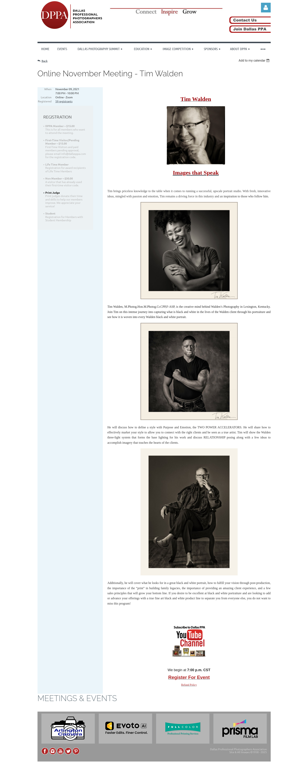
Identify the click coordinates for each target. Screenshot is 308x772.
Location (46, 97)
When (47, 89)
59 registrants (63, 101)
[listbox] (255, 60)
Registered (44, 101)
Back (45, 61)
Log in (266, 7)
